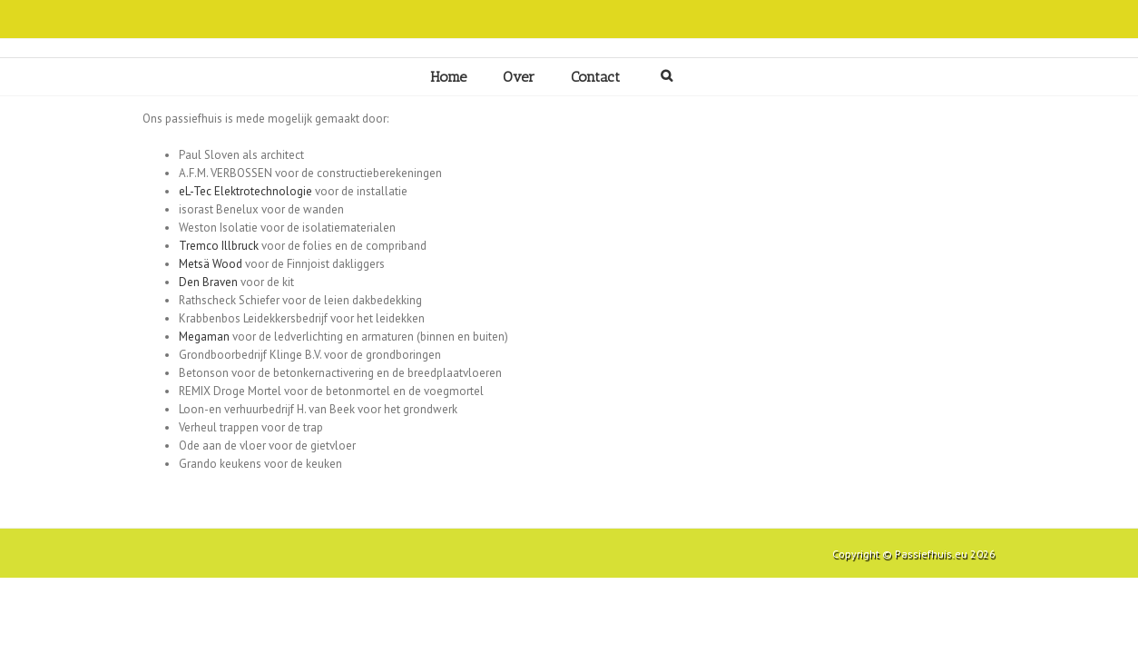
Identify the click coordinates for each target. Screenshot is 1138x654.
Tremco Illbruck (219, 245)
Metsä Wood (210, 264)
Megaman (204, 336)
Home (448, 76)
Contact (595, 76)
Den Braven (208, 282)
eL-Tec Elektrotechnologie (245, 191)
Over (519, 76)
